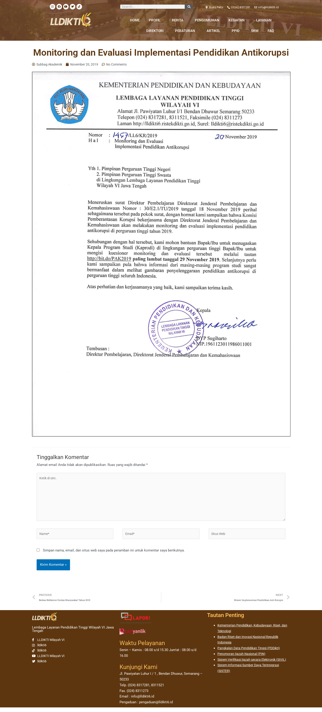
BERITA (179, 20)
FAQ (271, 31)
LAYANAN (265, 20)
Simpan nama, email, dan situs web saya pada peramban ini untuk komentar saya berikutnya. (114, 554)
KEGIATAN (237, 20)
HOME (135, 20)
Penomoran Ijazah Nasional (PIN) (243, 658)
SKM (254, 31)
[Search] (189, 7)
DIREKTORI (156, 31)
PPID (237, 31)
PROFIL (156, 20)
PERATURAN (186, 31)
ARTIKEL (214, 31)
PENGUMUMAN (207, 20)
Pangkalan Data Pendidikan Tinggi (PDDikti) (250, 653)
